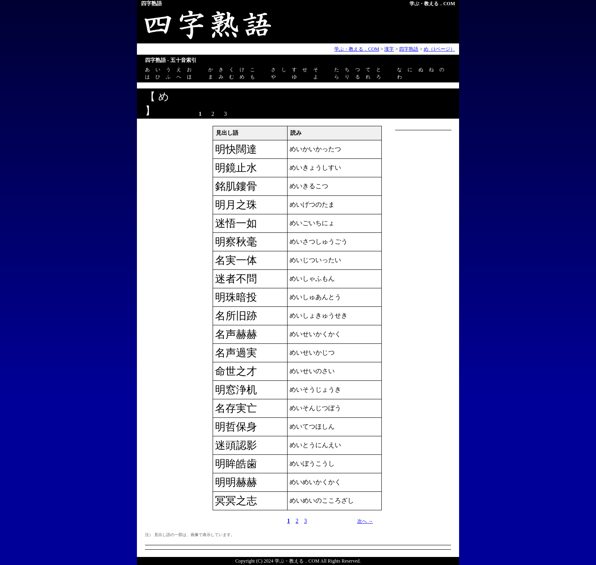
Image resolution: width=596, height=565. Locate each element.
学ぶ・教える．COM (432, 3)
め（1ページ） (439, 49)
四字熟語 (408, 49)
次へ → (365, 521)
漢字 (389, 49)
